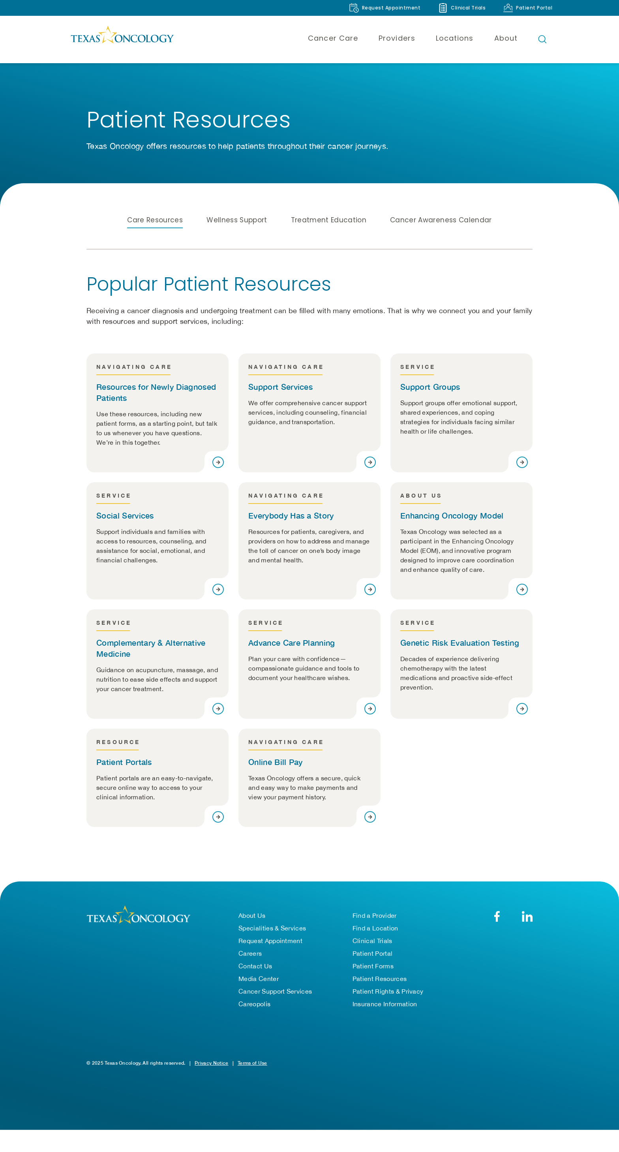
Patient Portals (124, 762)
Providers (397, 38)
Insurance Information (385, 1004)
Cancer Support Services (275, 992)
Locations (455, 38)
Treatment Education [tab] (328, 220)
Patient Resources (380, 979)
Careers (250, 954)
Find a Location (375, 928)
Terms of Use (252, 1064)
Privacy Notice (211, 1064)
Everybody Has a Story (291, 515)
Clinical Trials (372, 941)
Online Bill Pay (275, 762)
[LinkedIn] (527, 917)
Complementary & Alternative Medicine (151, 648)
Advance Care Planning (291, 642)
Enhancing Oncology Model (452, 515)
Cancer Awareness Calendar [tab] (441, 220)
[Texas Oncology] (122, 39)
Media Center (258, 979)
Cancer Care (333, 38)
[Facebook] (496, 917)
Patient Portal (372, 954)
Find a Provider (375, 916)
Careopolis (254, 1004)
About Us (252, 916)
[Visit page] (218, 462)
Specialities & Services (272, 928)
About (506, 38)
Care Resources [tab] (155, 220)
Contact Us (255, 966)
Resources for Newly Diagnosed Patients (156, 392)
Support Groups (430, 386)
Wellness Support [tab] (236, 220)
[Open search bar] (542, 39)
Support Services (280, 386)
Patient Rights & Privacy (388, 992)
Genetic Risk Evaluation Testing (459, 642)
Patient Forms (373, 966)
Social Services (125, 515)
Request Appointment (270, 941)
